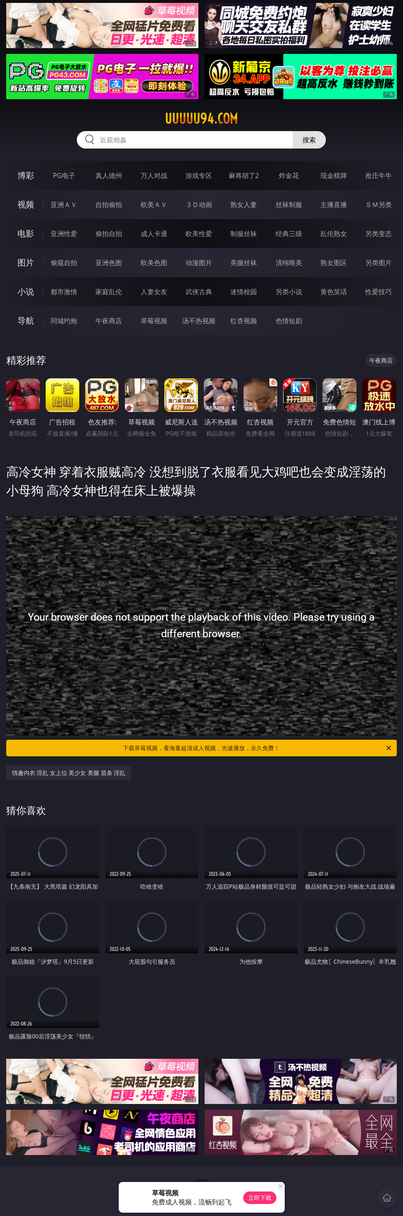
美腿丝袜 (243, 262)
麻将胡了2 (244, 175)
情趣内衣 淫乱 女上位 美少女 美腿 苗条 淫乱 (69, 773)
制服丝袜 (243, 233)
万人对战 (154, 175)
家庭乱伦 (108, 291)
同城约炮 (64, 320)
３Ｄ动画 (199, 204)
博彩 (25, 175)
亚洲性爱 (64, 233)
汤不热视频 (198, 320)
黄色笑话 (333, 291)
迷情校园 (243, 291)
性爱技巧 (378, 291)
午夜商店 (108, 320)
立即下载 (259, 1197)
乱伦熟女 (333, 233)
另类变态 (378, 233)
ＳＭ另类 (378, 204)
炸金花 (289, 175)
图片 (25, 262)
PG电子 (64, 175)
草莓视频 (154, 320)
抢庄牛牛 (378, 175)
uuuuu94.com (201, 118)
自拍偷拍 (108, 204)
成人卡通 (154, 233)
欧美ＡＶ (154, 204)
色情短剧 (289, 320)
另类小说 (289, 291)
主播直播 (333, 204)
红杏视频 (243, 320)
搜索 (309, 139)
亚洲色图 (108, 262)
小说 (25, 291)
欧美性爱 (199, 233)
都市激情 (64, 291)
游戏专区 (199, 175)
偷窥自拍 (64, 262)
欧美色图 (154, 262)
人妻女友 (154, 291)
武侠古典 (199, 291)
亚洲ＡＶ (64, 204)
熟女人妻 (243, 204)
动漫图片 (199, 262)
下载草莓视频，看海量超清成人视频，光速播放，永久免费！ (258, 748)
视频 (25, 204)
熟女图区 (333, 262)
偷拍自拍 (108, 233)
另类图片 (378, 262)
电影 (25, 233)
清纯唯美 (289, 262)
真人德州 (108, 175)
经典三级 (289, 233)
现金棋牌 (333, 175)
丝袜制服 (289, 204)
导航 (25, 320)
